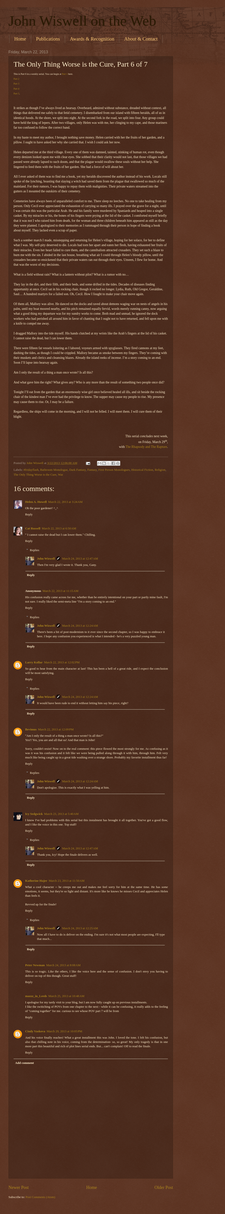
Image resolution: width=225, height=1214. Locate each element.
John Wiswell (46, 558)
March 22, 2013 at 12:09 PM (56, 729)
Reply (29, 514)
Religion (160, 470)
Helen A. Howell (36, 502)
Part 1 (65, 74)
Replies (34, 550)
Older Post (163, 1187)
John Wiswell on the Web (82, 21)
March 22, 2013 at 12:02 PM (62, 662)
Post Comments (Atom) (40, 1197)
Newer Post (18, 1187)
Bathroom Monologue (54, 470)
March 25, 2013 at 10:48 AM (66, 996)
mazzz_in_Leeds (36, 996)
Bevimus (31, 729)
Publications (48, 39)
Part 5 (16, 93)
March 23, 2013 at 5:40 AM (61, 814)
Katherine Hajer (36, 880)
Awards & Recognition (92, 39)
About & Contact (141, 39)
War (60, 474)
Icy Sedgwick (34, 814)
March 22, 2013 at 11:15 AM (60, 591)
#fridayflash (30, 470)
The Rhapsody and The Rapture (146, 447)
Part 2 (16, 78)
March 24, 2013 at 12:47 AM (80, 558)
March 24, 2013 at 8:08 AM (63, 965)
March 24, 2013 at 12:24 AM (80, 625)
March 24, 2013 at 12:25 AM (80, 928)
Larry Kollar (34, 662)
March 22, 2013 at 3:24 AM (65, 502)
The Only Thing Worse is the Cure (35, 474)
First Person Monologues (114, 470)
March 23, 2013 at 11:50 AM (66, 880)
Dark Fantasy (77, 470)
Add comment (24, 1063)
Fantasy (92, 470)
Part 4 (16, 88)
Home (20, 39)
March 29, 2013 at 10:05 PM (64, 1031)
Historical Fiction (142, 470)
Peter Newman (35, 965)
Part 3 (16, 83)
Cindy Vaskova (35, 1031)
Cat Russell (32, 528)
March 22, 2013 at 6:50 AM (59, 528)
